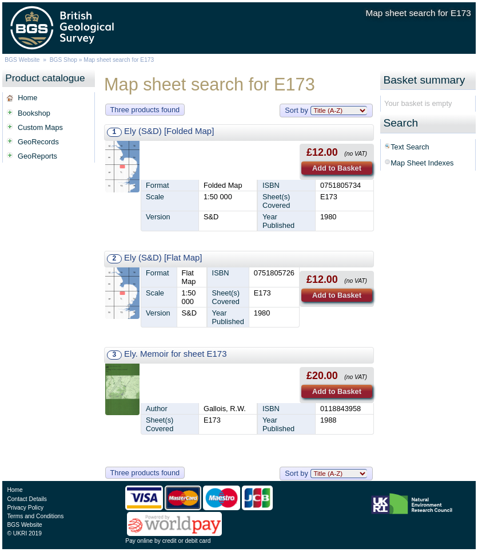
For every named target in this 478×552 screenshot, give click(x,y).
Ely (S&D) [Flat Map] (163, 257)
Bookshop (34, 113)
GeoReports (37, 156)
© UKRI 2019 (24, 533)
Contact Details (26, 499)
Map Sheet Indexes (422, 163)
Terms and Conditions (35, 516)
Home (27, 97)
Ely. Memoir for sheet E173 (175, 353)
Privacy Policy (25, 507)
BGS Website (22, 60)
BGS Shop (63, 60)
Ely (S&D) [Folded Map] (169, 131)
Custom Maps (40, 127)
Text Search (410, 147)
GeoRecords (38, 141)
